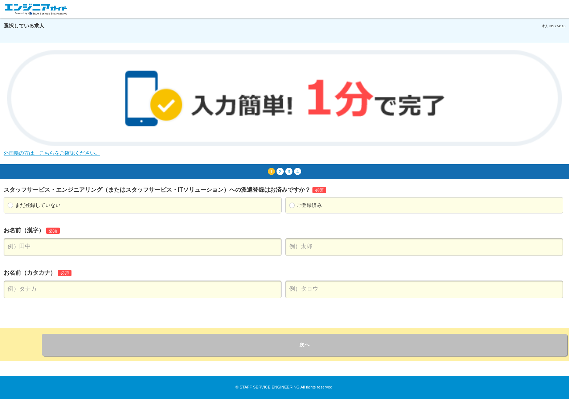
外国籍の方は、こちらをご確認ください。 (52, 153)
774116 (559, 26)
